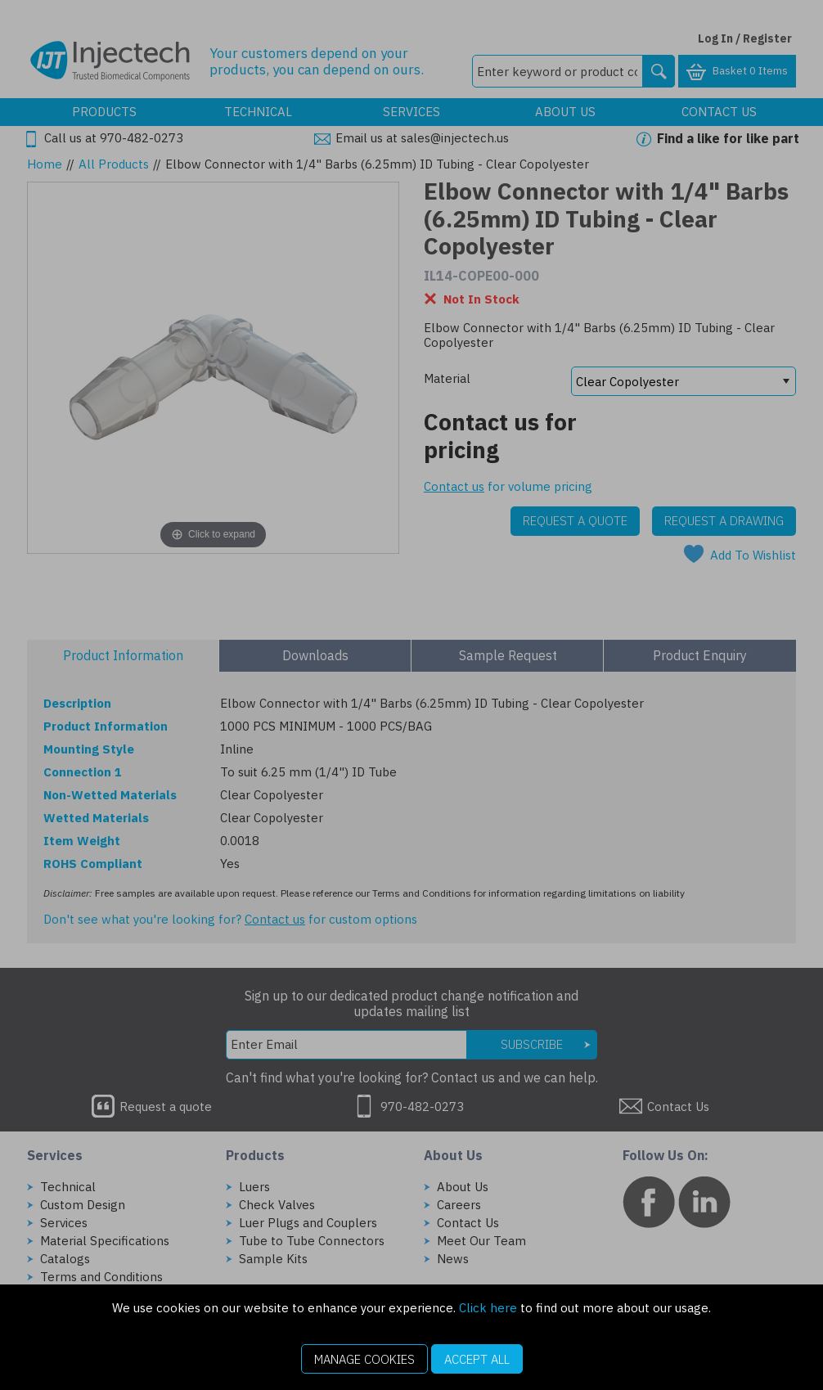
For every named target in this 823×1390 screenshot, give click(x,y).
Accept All (477, 1359)
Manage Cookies (364, 1359)
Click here (488, 1308)
